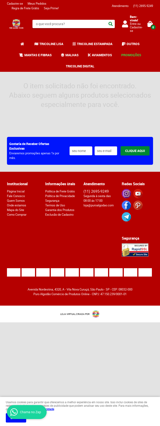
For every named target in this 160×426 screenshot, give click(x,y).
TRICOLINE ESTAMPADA (94, 44)
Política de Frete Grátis (60, 191)
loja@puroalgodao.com (98, 205)
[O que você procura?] (110, 24)
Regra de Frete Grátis (25, 8)
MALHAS (72, 55)
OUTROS (133, 44)
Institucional (17, 183)
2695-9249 (143, 6)
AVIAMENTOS (102, 55)
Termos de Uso (55, 205)
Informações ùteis (60, 183)
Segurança (52, 200)
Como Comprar (16, 214)
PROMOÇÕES (131, 55)
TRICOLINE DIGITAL (80, 66)
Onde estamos (16, 205)
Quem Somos (16, 200)
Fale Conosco (16, 196)
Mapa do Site (15, 210)
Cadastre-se (15, 3)
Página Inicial (16, 191)
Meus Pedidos (37, 3)
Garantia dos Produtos (59, 210)
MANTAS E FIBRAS (38, 55)
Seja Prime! (51, 8)
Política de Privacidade (60, 196)
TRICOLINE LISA (51, 44)
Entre (133, 24)
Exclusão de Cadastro (59, 214)
